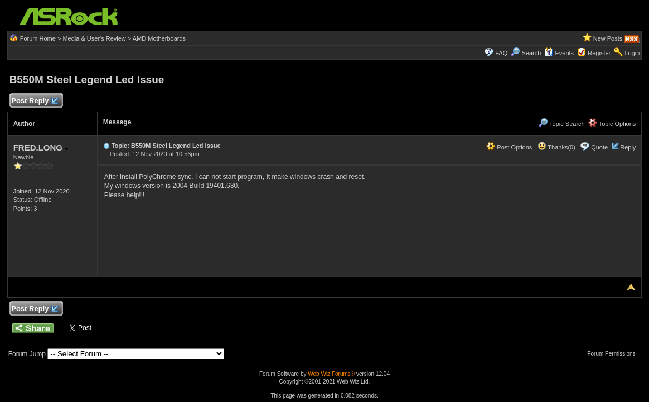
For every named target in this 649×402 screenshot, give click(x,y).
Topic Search (561, 123)
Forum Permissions (614, 354)
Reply (628, 147)
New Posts (608, 38)
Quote (599, 147)
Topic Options (612, 123)
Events (559, 53)
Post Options (509, 147)
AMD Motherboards (159, 38)
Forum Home (38, 38)
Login (632, 53)
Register (599, 53)
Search (531, 53)
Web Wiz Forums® (331, 374)
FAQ (501, 53)
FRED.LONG (41, 147)
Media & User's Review (93, 38)
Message (117, 122)
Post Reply (34, 101)
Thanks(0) (556, 147)
